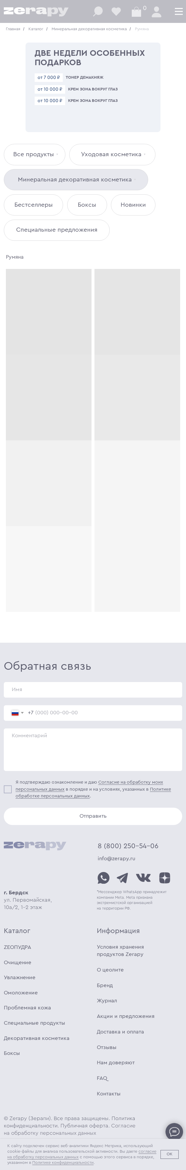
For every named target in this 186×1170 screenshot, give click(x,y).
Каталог (35, 29)
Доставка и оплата (120, 1032)
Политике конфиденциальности (63, 1163)
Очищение (17, 962)
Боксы (12, 1053)
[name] (93, 690)
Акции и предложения (126, 1016)
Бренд (105, 985)
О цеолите (110, 970)
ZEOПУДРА (17, 947)
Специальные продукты (34, 1023)
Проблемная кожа (27, 1008)
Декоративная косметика (37, 1038)
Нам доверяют (116, 1062)
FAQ (102, 1078)
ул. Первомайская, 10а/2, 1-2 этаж (28, 900)
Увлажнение (19, 977)
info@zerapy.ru (116, 858)
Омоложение (21, 993)
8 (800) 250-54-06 (128, 846)
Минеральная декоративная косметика (89, 29)
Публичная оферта (84, 1126)
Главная (13, 29)
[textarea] (93, 749)
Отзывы (106, 1047)
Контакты (109, 1094)
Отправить (93, 816)
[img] (103, 878)
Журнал (107, 1001)
